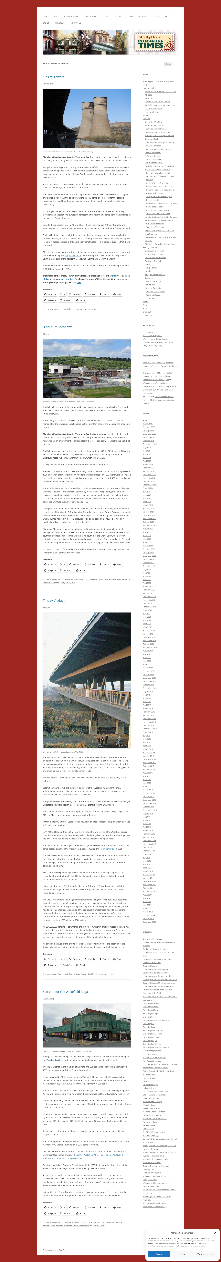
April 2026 (147, 420)
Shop (167, 17)
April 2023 (147, 542)
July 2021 (146, 613)
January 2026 (148, 430)
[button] (215, 1232)
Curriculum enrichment (154, 251)
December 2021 (149, 596)
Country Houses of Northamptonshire (159, 983)
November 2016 (149, 803)
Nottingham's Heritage (152, 1115)
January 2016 (148, 837)
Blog (56, 17)
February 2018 (149, 752)
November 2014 (149, 884)
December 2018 (149, 718)
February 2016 (149, 834)
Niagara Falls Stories (151, 1108)
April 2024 (147, 501)
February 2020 (149, 671)
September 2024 (150, 484)
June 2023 (147, 535)
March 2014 (148, 911)
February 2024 (149, 508)
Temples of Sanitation (155, 227)
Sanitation (149, 264)
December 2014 (149, 881)
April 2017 (147, 786)
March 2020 (148, 667)
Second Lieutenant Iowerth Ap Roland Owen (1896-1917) (160, 389)
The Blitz (148, 271)
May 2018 (147, 742)
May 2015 (147, 864)
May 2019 (147, 701)
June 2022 (147, 576)
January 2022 (148, 593)
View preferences (205, 1254)
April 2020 (147, 664)
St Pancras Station (152, 156)
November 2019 (149, 681)
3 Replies (46, 607)
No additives (166, 376)
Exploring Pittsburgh (151, 1037)
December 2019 (149, 678)
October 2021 (148, 603)
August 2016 (148, 813)
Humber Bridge (108, 849)
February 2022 (149, 589)
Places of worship (153, 288)
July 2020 (146, 654)
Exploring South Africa (152, 1044)
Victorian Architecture (152, 1172)
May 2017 (147, 783)
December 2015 (149, 840)
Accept (159, 1254)
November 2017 (149, 762)
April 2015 (147, 867)
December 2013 (149, 922)
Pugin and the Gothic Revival (155, 1118)
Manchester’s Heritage (154, 162)
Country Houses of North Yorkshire (158, 976)
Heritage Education (138, 17)
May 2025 (147, 457)
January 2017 (148, 796)
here (79, 282)
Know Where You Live (154, 254)
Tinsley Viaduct (54, 600)
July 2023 (146, 532)
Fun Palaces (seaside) (152, 1054)
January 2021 (148, 634)
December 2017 (149, 759)
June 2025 (147, 454)
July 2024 (146, 491)
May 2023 (147, 539)
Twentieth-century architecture (76, 1225)
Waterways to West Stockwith (155, 383)
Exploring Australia (151, 1006)
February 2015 (149, 874)
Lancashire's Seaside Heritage (155, 1091)
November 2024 (149, 478)
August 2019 (148, 691)
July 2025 (146, 451)
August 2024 (148, 488)
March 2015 (148, 871)
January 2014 (148, 918)
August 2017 (148, 773)
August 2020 (148, 651)
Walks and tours (153, 295)
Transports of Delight (89, 974)
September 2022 (150, 566)
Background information (155, 274)
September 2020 (150, 647)
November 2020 (149, 640)
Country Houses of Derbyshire (155, 969)
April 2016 (147, 827)
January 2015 (148, 878)
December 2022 (149, 556)
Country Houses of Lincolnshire (156, 972)
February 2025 (149, 467)
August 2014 (148, 895)
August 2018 (148, 732)
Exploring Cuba (149, 1017)
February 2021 (149, 630)
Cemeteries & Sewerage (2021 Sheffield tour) (82, 579)
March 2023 (148, 545)
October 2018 (148, 725)
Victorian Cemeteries (155, 223)
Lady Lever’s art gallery (152, 345)
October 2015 (148, 847)
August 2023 (148, 528)
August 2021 (148, 610)
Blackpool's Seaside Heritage (155, 949)
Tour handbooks (152, 112)
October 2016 (148, 806)
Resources (149, 278)
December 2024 (149, 474)
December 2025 (149, 434)
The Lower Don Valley (154, 261)
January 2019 (148, 715)
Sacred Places (148, 1128)
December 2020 (149, 637)
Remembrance (149, 1125)
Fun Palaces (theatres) (152, 1061)
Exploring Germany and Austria (156, 1020)
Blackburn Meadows (57, 327)
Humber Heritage (150, 1084)
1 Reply (46, 334)
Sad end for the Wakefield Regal (66, 991)
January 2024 (148, 512)
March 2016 (148, 830)
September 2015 (150, 850)
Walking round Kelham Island (155, 339)
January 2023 (148, 552)
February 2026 (149, 427)
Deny (182, 1254)
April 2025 (147, 461)
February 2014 (149, 915)
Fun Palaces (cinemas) (73, 1222)
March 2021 (148, 627)
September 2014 (150, 891)
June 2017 (147, 779)
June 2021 (147, 617)
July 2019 (146, 695)
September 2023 (150, 525)
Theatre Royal (53, 1060)
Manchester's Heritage (152, 1101)
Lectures (119, 17)
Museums (150, 284)
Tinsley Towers (53, 77)
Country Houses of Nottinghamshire (158, 986)
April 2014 (147, 908)
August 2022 (148, 569)
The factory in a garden (152, 335)
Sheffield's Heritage (72, 309)
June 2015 (147, 861)
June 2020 (147, 657)
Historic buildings (153, 281)
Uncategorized (149, 1169)
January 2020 (148, 674)
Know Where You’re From (155, 257)
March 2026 (148, 423)
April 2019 (147, 705)
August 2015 (148, 854)
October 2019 (148, 684)
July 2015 (146, 857)
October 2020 (148, 644)
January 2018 (148, 756)
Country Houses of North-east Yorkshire (160, 979)
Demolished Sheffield (153, 108)
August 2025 (148, 447)
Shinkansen (148, 332)
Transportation (151, 267)
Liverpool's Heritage (151, 1098)
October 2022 (148, 562)
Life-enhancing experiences (154, 1095)
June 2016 (147, 820)
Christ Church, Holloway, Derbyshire (158, 342)
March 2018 (148, 749)
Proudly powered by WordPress (55, 1250)
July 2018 (146, 735)
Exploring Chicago (150, 1013)
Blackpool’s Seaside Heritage (158, 210)
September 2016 (150, 810)
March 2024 (148, 505)
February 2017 (149, 793)
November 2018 (149, 722)
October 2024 (148, 481)
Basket (46, 23)
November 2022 (149, 559)
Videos (105, 17)
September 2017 (150, 769)
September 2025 (150, 444)
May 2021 (147, 620)
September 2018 (150, 728)
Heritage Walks (71, 17)
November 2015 (149, 844)
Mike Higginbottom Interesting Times (158, 81)
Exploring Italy (149, 1023)
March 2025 (148, 464)
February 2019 (149, 712)
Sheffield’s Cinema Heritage (156, 129)
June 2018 (147, 739)
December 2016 (149, 800)
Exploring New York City (153, 1030)
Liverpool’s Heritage (153, 159)
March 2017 (148, 789)
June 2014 (147, 901)
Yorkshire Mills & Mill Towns (154, 1203)
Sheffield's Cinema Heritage (154, 1132)
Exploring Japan (149, 1027)
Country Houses (150, 966)
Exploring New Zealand (152, 1034)
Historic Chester (149, 1078)
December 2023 (149, 515)
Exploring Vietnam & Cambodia (156, 1047)
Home (45, 17)
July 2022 (146, 573)
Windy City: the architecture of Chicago (161, 244)
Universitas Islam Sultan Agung (156, 379)
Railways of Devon (150, 1122)
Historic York (148, 1081)
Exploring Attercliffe (151, 1003)
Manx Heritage (149, 1105)
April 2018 (147, 745)
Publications (90, 17)
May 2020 (147, 661)
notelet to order (65, 279)
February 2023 (149, 549)
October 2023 (148, 522)
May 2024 (147, 498)
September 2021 (150, 606)
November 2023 (149, 518)
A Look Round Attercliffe (155, 125)
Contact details (151, 298)
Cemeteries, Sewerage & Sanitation (115, 579)
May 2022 (147, 579)
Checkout (59, 23)
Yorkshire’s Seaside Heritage (158, 213)
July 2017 (146, 776)
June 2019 (147, 698)
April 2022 (147, 583)
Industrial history (150, 1088)
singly (115, 275)
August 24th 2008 (73, 255)
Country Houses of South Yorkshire (158, 989)
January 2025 (148, 471)
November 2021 (149, 600)
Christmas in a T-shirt (152, 962)
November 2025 (149, 437)
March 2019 (148, 708)
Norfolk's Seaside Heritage (154, 1111)
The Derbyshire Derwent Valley (157, 132)
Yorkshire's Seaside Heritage (154, 1206)
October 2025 (148, 440)
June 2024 (147, 495)
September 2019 (150, 688)
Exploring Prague (150, 1040)
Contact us (75, 23)
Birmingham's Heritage (152, 939)
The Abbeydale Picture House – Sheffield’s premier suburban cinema (158, 400)
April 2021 (147, 623)
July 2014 (146, 898)
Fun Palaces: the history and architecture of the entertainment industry (160, 176)
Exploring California (151, 1010)
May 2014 (147, 905)
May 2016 (147, 823)
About (156, 17)
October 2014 (148, 888)
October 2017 (148, 766)
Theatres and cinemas (155, 291)
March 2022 (148, 586)
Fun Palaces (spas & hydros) (154, 1057)
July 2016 (146, 817)
